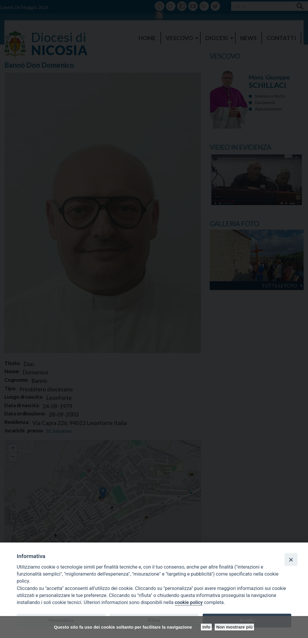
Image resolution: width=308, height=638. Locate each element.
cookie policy (189, 602)
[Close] (291, 559)
